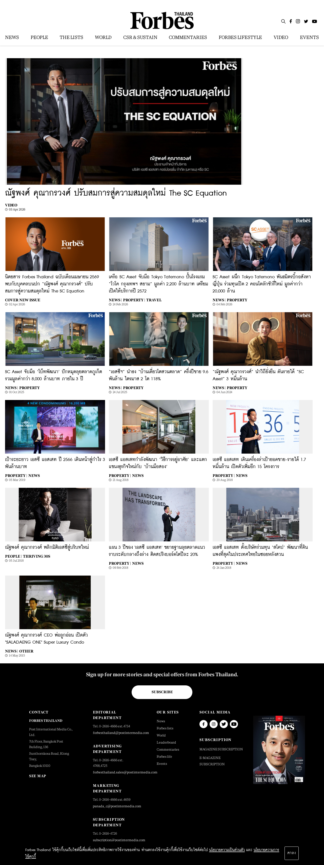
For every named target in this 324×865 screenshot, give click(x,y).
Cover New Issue (22, 300)
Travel (153, 300)
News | (115, 300)
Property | (134, 300)
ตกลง (291, 853)
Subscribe (162, 692)
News (34, 475)
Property (237, 300)
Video (11, 205)
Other (26, 651)
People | (13, 556)
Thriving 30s (36, 556)
